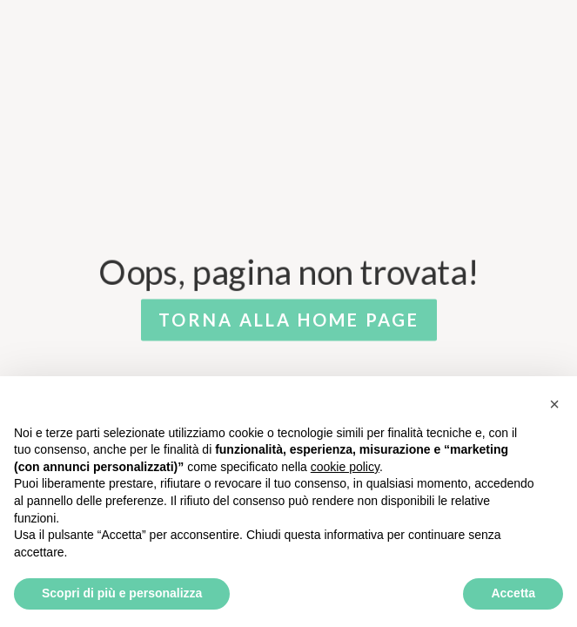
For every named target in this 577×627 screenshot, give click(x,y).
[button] (554, 404)
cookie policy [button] (345, 467)
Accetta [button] (513, 593)
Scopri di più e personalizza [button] (122, 593)
